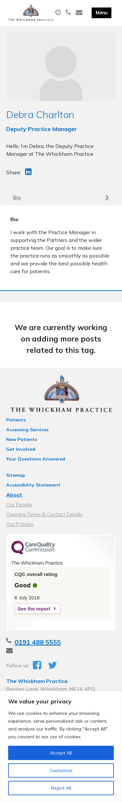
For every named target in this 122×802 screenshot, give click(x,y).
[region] (61, 746)
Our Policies (19, 524)
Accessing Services (27, 430)
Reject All (61, 788)
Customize (61, 770)
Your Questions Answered (35, 459)
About (14, 494)
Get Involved (20, 449)
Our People (19, 504)
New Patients (21, 439)
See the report (34, 608)
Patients (16, 420)
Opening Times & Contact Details (44, 514)
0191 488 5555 (38, 642)
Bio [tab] (61, 197)
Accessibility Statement (33, 485)
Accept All (61, 753)
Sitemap (15, 475)
